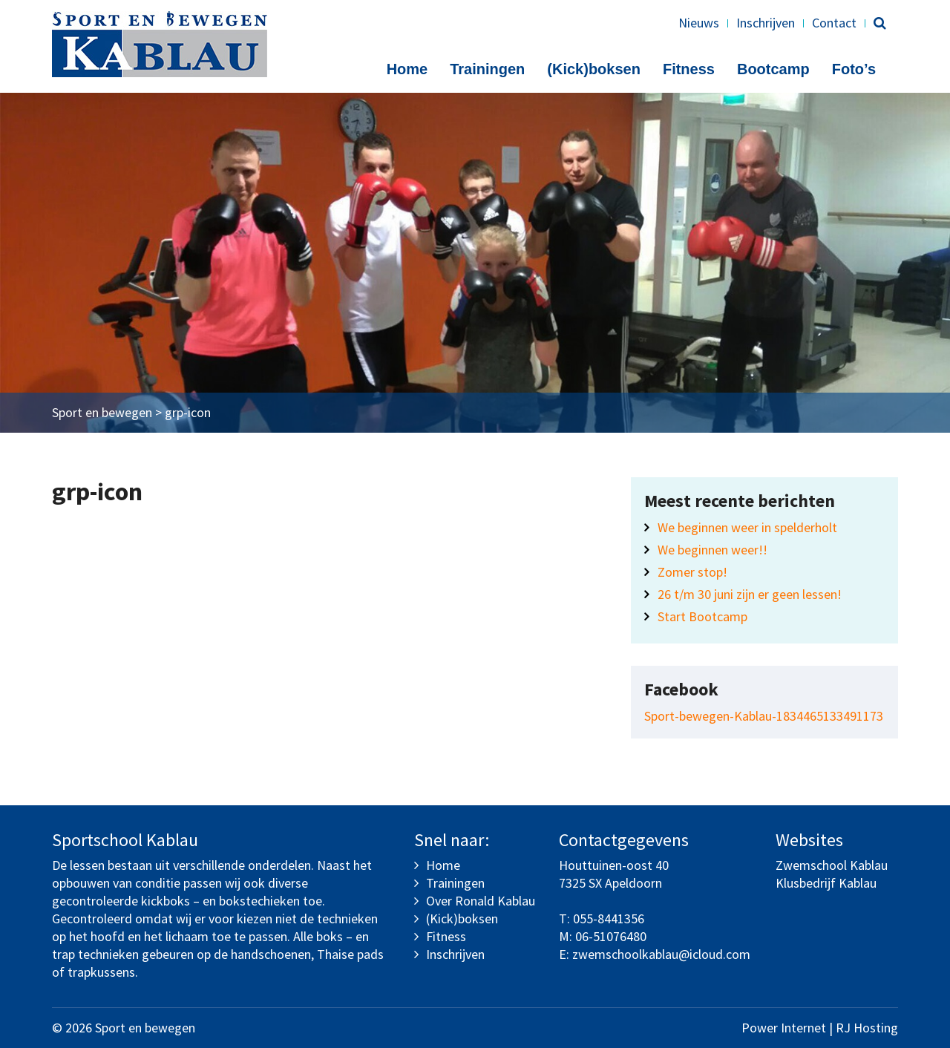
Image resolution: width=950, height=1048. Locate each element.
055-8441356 (608, 918)
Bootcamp (773, 69)
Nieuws (698, 22)
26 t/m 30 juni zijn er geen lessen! (750, 594)
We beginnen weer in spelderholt (747, 527)
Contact (834, 22)
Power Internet (783, 1027)
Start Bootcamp (702, 616)
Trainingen (487, 69)
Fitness (689, 69)
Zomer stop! (692, 571)
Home (407, 69)
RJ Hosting (867, 1027)
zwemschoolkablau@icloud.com (661, 954)
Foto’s (854, 69)
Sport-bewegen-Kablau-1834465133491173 (763, 715)
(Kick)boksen (594, 69)
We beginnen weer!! (712, 549)
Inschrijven (765, 22)
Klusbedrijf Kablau (826, 882)
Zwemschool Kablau (832, 865)
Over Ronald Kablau (480, 900)
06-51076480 (610, 936)
